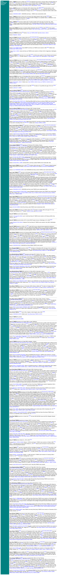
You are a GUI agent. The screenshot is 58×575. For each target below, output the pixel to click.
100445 (42, 7)
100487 (27, 342)
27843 (41, 134)
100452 (41, 69)
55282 (14, 272)
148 (33, 209)
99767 (22, 90)
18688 (18, 322)
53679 (45, 267)
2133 (43, 447)
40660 (41, 560)
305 (22, 32)
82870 (30, 331)
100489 (49, 359)
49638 (23, 91)
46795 (14, 146)
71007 (40, 544)
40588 (12, 91)
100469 (36, 174)
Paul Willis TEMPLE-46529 (37, 24)
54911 (49, 232)
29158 (40, 59)
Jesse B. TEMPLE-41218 (43, 103)
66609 (51, 219)
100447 (12, 22)
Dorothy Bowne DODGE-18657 (19, 570)
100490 (24, 370)
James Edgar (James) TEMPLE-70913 (36, 357)
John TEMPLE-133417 (26, 5)
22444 (16, 342)
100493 (14, 379)
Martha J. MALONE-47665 (16, 45)
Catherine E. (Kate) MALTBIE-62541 (28, 243)
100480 (21, 277)
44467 (14, 148)
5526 (23, 125)
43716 (45, 391)
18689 (20, 322)
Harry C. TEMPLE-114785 (30, 366)
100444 (40, 7)
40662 (12, 560)
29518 (25, 566)
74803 (40, 513)
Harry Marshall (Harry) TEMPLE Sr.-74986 (41, 250)
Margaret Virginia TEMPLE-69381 (31, 136)
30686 (23, 342)
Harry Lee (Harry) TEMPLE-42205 (47, 505)
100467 (50, 172)
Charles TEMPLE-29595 (34, 333)
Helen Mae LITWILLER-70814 (19, 433)
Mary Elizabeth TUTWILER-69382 (49, 80)
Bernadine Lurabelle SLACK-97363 (20, 526)
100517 (12, 564)
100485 (30, 322)
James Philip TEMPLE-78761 (20, 555)
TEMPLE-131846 (30, 211)
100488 (30, 342)
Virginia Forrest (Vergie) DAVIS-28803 (20, 133)
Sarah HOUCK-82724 (17, 464)
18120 (39, 196)
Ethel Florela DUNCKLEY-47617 (19, 121)
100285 (20, 311)
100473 (51, 232)
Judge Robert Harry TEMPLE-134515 (27, 389)
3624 (44, 262)
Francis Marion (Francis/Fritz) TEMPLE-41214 (29, 102)
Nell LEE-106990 (16, 207)
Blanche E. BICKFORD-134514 (19, 387)
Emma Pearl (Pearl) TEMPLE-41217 (30, 103)
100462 (19, 138)
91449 (23, 146)
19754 (22, 322)
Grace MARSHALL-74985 (19, 278)
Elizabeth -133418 (37, 5)
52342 (30, 504)
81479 (27, 77)
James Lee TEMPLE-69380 (18, 136)
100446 (48, 16)
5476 (42, 391)
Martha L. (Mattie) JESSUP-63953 (25, 142)
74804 (43, 513)
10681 (19, 255)
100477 (30, 255)
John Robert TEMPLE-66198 (36, 462)
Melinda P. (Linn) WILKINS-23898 (16, 452)
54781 (20, 530)
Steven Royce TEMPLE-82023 (39, 436)
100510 (19, 510)
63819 (23, 486)
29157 (38, 59)
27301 (36, 289)
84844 (46, 196)
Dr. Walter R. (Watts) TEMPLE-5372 (34, 56)
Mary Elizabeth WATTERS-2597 (16, 99)
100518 (30, 566)
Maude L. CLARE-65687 (18, 454)
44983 (20, 458)
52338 (21, 492)
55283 (16, 272)
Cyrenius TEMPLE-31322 (37, 351)
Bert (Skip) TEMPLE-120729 (42, 527)
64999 (19, 468)
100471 (51, 196)
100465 (28, 165)
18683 (13, 322)
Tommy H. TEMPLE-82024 (51, 436)
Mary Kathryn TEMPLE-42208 (22, 507)
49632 (14, 91)
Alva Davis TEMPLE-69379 (34, 80)
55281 (11, 272)
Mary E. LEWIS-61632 (17, 498)
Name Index (3, 3)
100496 (52, 391)
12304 (12, 417)
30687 (25, 342)
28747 (27, 323)
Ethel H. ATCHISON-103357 (18, 365)
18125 (43, 196)
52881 (21, 487)
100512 (21, 522)
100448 (41, 27)
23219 (14, 421)
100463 (43, 138)
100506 (43, 490)
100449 (49, 59)
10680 (16, 255)
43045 (45, 458)
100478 (33, 255)
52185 (26, 91)
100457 (21, 109)
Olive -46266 (15, 409)
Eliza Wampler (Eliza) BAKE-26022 (25, 264)
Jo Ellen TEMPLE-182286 (41, 389)
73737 (21, 146)
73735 (16, 146)
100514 (50, 530)
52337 (14, 109)
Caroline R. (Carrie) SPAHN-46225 (20, 412)
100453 (52, 78)
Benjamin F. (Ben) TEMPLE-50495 (44, 203)
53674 (25, 255)
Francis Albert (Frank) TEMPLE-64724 (31, 166)
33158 (12, 146)
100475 (29, 247)
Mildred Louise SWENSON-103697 (20, 281)
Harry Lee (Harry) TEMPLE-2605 (28, 73)
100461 (54, 125)
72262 (16, 299)
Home (2, 1)
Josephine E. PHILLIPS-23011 (39, 476)
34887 (36, 173)
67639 (49, 486)
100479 (19, 261)
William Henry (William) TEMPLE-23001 (23, 476)
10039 (42, 359)
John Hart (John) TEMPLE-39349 (45, 430)
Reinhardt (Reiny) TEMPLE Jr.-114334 (34, 545)
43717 (47, 391)
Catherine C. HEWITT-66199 (50, 462)
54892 (35, 37)
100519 (32, 566)
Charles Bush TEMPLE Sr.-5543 (49, 44)
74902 (20, 172)
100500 (47, 447)
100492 (31, 371)
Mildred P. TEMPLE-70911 (37, 356)
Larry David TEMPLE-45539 (25, 192)
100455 (28, 91)
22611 (31, 439)
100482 (20, 299)
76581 (18, 272)
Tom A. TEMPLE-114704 (33, 282)
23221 (16, 421)
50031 (19, 54)
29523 (32, 571)
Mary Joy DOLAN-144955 (18, 318)
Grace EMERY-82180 (17, 47)
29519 (14, 562)
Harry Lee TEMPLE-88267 (32, 32)
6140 (49, 492)
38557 (14, 468)
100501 (52, 458)
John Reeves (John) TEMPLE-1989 (46, 98)
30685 (25, 355)
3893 (18, 227)
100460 (19, 113)
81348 (22, 543)
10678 (14, 255)
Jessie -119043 (16, 51)
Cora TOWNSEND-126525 (18, 169)
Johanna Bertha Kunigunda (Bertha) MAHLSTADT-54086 (21, 539)
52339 (17, 109)
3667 (31, 37)
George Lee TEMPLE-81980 (15, 105)
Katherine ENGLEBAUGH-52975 (33, 67)
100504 (21, 468)
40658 (26, 561)
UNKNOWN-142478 (17, 314)
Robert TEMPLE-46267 (20, 410)
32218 (42, 59)
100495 (49, 391)
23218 (12, 421)
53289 (19, 421)
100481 (38, 289)
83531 (14, 115)
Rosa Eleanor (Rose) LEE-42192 (24, 119)
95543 (45, 172)
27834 (45, 125)
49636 (21, 91)
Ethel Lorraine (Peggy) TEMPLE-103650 (44, 366)
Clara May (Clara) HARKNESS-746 (36, 568)
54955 (18, 21)
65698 (52, 125)
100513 (48, 530)
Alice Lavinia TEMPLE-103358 (18, 366)
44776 (28, 551)
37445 (20, 385)
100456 (46, 96)
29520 (39, 565)
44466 (12, 148)
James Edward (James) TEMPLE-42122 (40, 495)
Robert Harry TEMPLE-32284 (22, 160)
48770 (44, 232)
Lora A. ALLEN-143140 (17, 216)
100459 (27, 109)
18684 (15, 322)
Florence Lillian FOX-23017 (18, 478)
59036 (49, 360)
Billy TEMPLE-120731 (17, 528)
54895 (37, 37)
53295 (12, 430)
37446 (17, 370)
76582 (21, 272)
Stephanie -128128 (17, 34)
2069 (29, 1)
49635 (19, 91)
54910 (47, 232)
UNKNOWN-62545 (17, 245)
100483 (25, 322)
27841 (50, 125)
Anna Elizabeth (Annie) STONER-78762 (36, 555)
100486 (42, 332)
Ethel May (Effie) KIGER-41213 (43, 73)
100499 (26, 421)
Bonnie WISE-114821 (17, 548)
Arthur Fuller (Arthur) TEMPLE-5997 (48, 538)
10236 (32, 54)
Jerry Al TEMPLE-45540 (37, 192)
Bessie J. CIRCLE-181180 (18, 442)
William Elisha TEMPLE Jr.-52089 (39, 362)
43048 (50, 458)
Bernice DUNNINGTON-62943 (19, 354)
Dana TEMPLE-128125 (33, 82)
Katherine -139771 (49, 229)
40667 (19, 565)
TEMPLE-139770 (39, 229)
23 (20, 144)
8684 (12, 479)
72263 (18, 299)
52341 (28, 504)
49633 (16, 91)
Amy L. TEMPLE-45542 (17, 193)
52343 (33, 504)
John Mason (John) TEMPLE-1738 (34, 287)
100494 (37, 379)
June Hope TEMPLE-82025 (27, 436)
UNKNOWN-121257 (17, 189)
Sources (2, 4)
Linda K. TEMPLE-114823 (47, 549)
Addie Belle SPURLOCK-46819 (24, 523)
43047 (47, 458)
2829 (12, 255)
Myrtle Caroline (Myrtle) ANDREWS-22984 (21, 307)
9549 (23, 298)
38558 (16, 468)
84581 (22, 557)
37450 (19, 370)
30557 (28, 122)
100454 (32, 85)
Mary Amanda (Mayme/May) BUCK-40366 (21, 336)
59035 (46, 359)
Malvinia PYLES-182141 (18, 222)
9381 (34, 289)
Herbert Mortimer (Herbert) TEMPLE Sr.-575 (18, 568)
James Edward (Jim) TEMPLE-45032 (23, 104)
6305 (54, 408)
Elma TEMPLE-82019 (17, 436)
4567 (18, 447)
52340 (19, 109)
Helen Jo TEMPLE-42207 (38, 506)
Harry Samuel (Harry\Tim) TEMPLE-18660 (31, 572)
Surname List (4, 2)
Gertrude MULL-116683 (18, 162)
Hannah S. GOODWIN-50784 (47, 333)
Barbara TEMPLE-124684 (40, 122)
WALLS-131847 (39, 211)
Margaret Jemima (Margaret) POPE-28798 (22, 131)
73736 (19, 146)
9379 (12, 299)
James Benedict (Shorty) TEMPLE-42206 (24, 506)
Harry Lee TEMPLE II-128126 (44, 82)
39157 (45, 59)
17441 (44, 359)
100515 (41, 534)
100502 (51, 460)
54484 (21, 370)
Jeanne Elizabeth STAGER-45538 (20, 191)
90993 (23, 348)
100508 (45, 487)
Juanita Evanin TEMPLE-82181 (16, 48)
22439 (14, 342)
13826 (12, 370)
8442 (18, 385)
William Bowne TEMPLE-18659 (16, 572)
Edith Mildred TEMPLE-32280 (46, 159)
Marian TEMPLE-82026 (14, 437)
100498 (23, 421)
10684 (21, 255)
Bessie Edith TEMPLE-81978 (50, 104)
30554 (12, 109)
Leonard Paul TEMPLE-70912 (22, 357)
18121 (41, 196)
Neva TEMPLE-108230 (17, 509)
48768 (42, 232)
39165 (47, 59)
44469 (17, 148)
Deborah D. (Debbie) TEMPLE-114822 (34, 549)
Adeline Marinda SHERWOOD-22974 (25, 305)
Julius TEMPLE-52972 (20, 67)
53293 (26, 434)
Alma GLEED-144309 (17, 384)
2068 (27, 1)
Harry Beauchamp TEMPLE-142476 (35, 314)
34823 (12, 468)
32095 (33, 37)
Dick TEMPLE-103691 (43, 282)
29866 (45, 294)
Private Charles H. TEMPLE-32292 (16, 154)
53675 (28, 255)
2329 (45, 447)
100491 (26, 370)
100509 (51, 492)
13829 (14, 370)
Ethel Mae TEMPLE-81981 (26, 105)
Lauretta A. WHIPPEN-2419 (48, 287)
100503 (53, 460)
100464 (26, 146)
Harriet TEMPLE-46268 (30, 410)
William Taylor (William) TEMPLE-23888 (46, 451)
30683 (21, 342)
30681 (18, 342)
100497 (44, 400)
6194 (21, 144)
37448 (41, 385)
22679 (17, 455)
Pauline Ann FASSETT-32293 (31, 154)
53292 (21, 421)
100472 (54, 196)
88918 (21, 427)
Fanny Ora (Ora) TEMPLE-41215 (46, 102)
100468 (53, 172)
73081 (38, 513)
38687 (50, 348)
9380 (13, 299)
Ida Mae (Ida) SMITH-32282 (18, 157)
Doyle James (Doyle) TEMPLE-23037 (39, 29)
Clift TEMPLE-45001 (48, 186)
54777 (43, 530)
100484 (27, 322)
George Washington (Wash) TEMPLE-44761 (41, 405)
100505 (31, 474)
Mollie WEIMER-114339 (48, 545)
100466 (47, 172)
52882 (21, 499)
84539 (38, 69)
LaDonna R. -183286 (17, 87)
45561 (23, 255)
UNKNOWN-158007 (17, 13)
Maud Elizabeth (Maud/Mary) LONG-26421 (21, 266)
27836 (47, 125)
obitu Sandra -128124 (44, 32)
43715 (32, 413)
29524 (34, 571)
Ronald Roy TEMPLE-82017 (41, 435)
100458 (24, 109)
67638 (37, 488)
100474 (54, 232)
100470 (48, 196)
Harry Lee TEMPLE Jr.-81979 (37, 104)
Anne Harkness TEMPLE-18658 (48, 571)
